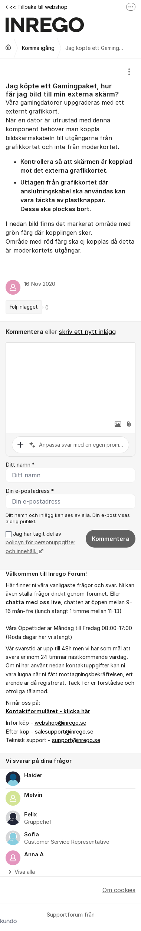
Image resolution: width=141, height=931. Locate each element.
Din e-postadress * (30, 491)
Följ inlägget (24, 307)
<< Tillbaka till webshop (37, 7)
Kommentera (110, 538)
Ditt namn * (20, 464)
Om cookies (118, 890)
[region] (70, 189)
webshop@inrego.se (60, 723)
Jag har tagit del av (40, 543)
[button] (117, 424)
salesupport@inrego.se (64, 731)
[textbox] (70, 380)
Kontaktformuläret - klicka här (48, 711)
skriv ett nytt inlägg (87, 331)
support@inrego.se (76, 740)
